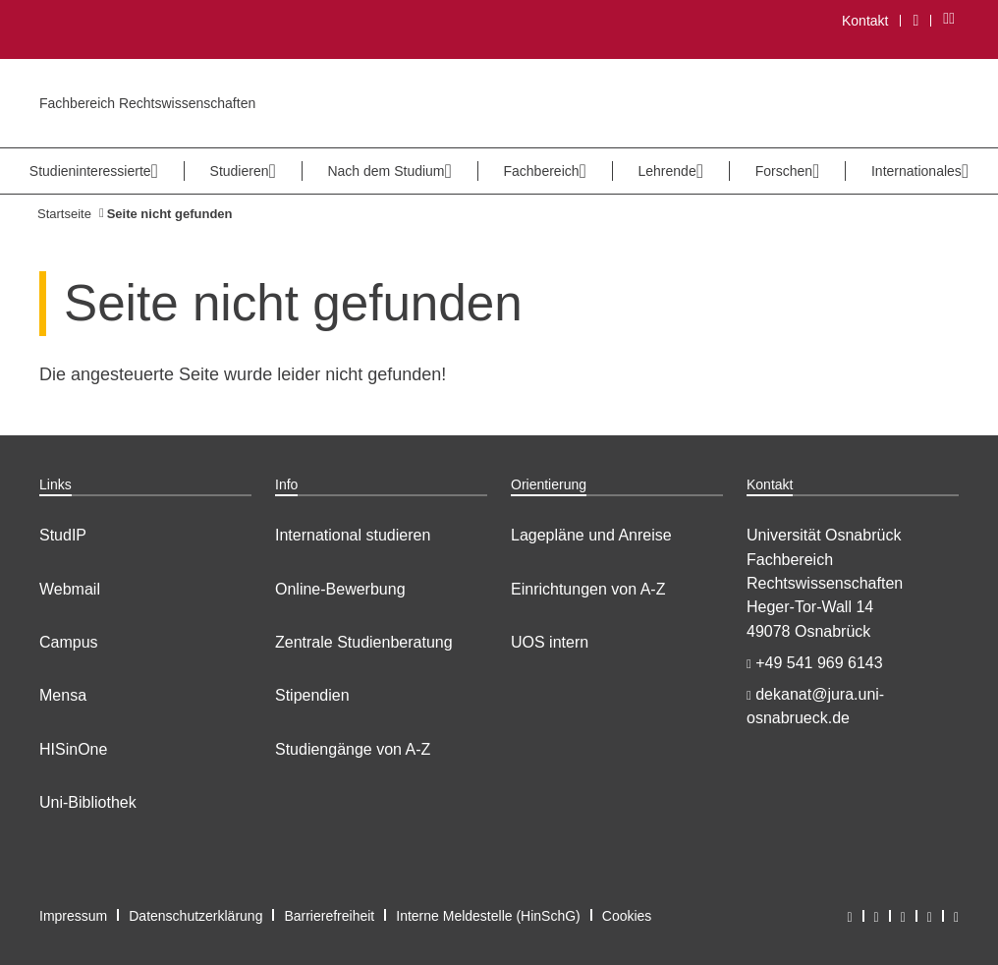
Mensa (62, 695)
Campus (68, 642)
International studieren (352, 535)
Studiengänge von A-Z (352, 749)
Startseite (64, 213)
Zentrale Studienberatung (364, 642)
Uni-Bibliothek (88, 802)
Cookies (627, 916)
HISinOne (73, 749)
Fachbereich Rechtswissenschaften (147, 103)
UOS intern (549, 642)
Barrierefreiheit (329, 916)
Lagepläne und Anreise (591, 535)
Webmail (69, 589)
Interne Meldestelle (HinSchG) (488, 916)
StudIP (62, 535)
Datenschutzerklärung (195, 916)
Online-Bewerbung (340, 589)
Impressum (73, 916)
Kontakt (865, 20)
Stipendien (312, 695)
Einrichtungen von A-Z (588, 589)
